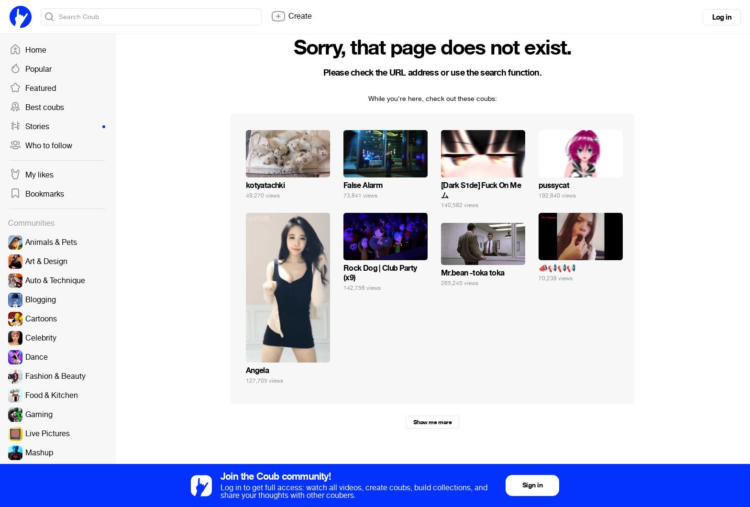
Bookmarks (37, 194)
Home (28, 50)
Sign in (532, 485)
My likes (32, 175)
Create (291, 16)
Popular (31, 69)
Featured (33, 88)
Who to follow (41, 146)
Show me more (432, 422)
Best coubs (37, 107)
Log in (721, 17)
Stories (57, 126)
